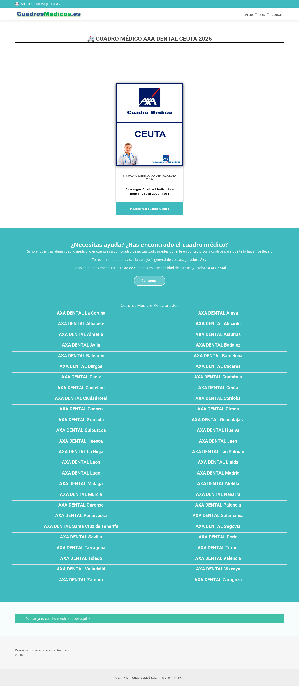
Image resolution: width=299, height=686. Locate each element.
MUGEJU (43, 4)
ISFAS (55, 4)
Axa (203, 259)
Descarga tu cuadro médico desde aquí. (60, 618)
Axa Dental (217, 268)
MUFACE (27, 4)
